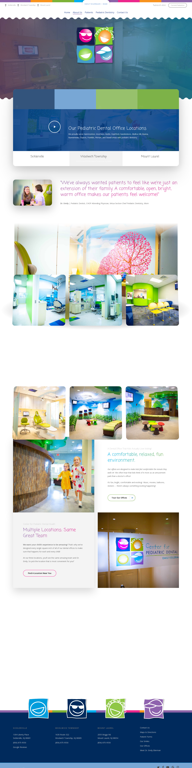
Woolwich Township (26, 5)
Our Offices (145, 746)
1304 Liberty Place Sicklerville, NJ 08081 (37, 161)
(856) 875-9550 (19, 743)
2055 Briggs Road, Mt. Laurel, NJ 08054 (150, 161)
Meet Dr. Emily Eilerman (150, 750)
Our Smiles (144, 741)
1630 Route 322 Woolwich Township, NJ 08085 (94, 161)
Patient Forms (146, 737)
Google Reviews (20, 747)
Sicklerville (9, 5)
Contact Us (145, 728)
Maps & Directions (148, 732)
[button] (121, 497)
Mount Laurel (43, 5)
